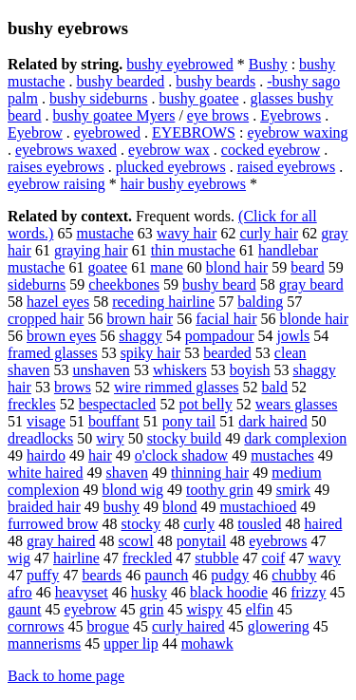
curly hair (268, 233)
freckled (147, 558)
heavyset (81, 592)
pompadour (219, 336)
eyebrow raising (56, 184)
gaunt (25, 609)
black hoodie (229, 592)
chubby (294, 575)
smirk (293, 490)
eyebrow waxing (297, 132)
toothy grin (219, 490)
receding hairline (163, 301)
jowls (293, 336)
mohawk (207, 643)
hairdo (46, 455)
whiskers (180, 370)
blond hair (237, 267)
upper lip (130, 643)
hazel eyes (58, 301)
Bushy (268, 64)
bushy (121, 507)
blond (179, 507)
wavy (324, 558)
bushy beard (219, 284)
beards (102, 575)
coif (274, 558)
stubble (216, 558)
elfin (259, 609)
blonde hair (314, 319)
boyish (250, 370)
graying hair (91, 250)
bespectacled (118, 404)
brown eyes (61, 336)
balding (260, 301)
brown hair (139, 319)
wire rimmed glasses (176, 387)
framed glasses (53, 353)
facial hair (226, 319)
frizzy (308, 592)
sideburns (37, 284)
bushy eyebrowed (179, 64)
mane (166, 267)
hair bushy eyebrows (183, 184)
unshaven (100, 370)
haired (323, 524)
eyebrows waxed (66, 150)
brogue (108, 626)
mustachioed (258, 507)
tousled (259, 524)
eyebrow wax (169, 150)
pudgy (230, 575)
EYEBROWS (193, 132)
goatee (107, 267)
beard (307, 267)
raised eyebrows (286, 167)
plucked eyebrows (171, 167)
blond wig (133, 490)
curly (199, 524)
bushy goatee (199, 98)
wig (19, 558)
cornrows (36, 626)
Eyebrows (290, 115)
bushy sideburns (98, 98)
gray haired (61, 541)
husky (149, 592)
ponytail (201, 541)
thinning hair (210, 472)
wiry (109, 438)
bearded (227, 353)
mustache (104, 233)
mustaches (282, 455)
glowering (278, 626)
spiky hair (151, 353)
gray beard (311, 284)
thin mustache (193, 250)
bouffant (114, 421)
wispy (204, 609)
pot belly (205, 404)
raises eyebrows (56, 167)
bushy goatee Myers (114, 115)
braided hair (44, 507)
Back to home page (66, 676)
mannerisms (44, 643)
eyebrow (91, 609)
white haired (46, 472)
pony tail (188, 421)
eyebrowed (107, 132)
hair (100, 455)
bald (275, 387)
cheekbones (123, 284)
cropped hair (46, 319)
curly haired (188, 626)
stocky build (184, 438)
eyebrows (278, 541)
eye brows (218, 115)
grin (152, 609)
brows (72, 387)
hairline (76, 558)
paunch (166, 575)
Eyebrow (35, 132)
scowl (135, 541)
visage (46, 421)
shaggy (140, 336)
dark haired (272, 421)
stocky (141, 524)
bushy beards (215, 81)
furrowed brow (53, 524)
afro (20, 592)
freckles (32, 404)
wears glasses (296, 404)
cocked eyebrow (270, 150)
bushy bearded (120, 81)
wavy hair (187, 233)
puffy (43, 575)
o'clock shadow (181, 455)
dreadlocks (40, 438)
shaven (127, 472)
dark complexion (295, 438)
